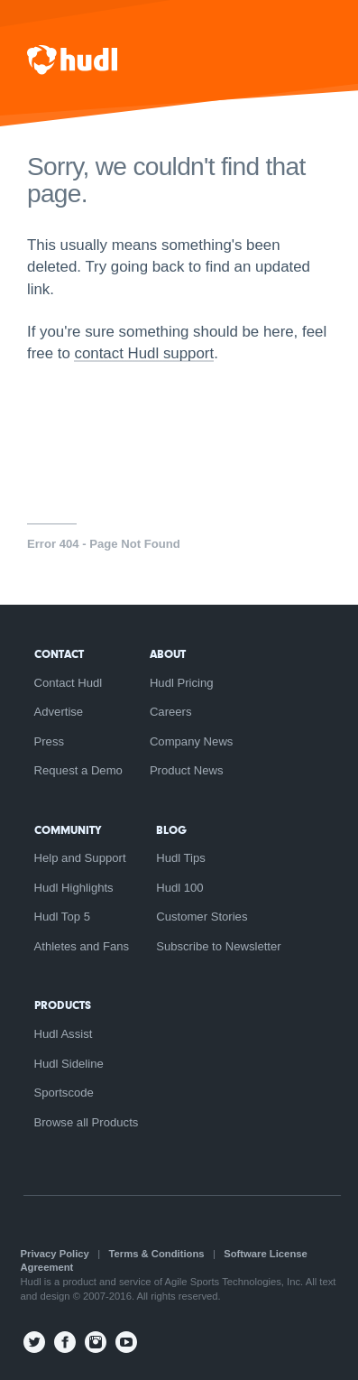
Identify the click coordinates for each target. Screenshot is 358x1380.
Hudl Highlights (74, 887)
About (168, 654)
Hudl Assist (63, 1034)
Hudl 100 (179, 887)
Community (67, 830)
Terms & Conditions (157, 1253)
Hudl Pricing (182, 683)
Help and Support (80, 858)
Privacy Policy (55, 1253)
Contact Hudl (68, 683)
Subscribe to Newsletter (218, 946)
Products (62, 1005)
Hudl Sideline (69, 1063)
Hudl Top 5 (62, 916)
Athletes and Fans (82, 946)
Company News (192, 741)
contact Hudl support (144, 353)
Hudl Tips (181, 858)
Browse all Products (86, 1122)
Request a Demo (78, 770)
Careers (171, 711)
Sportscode (64, 1092)
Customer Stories (201, 916)
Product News (187, 770)
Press (49, 741)
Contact (59, 654)
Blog (171, 830)
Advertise (59, 711)
